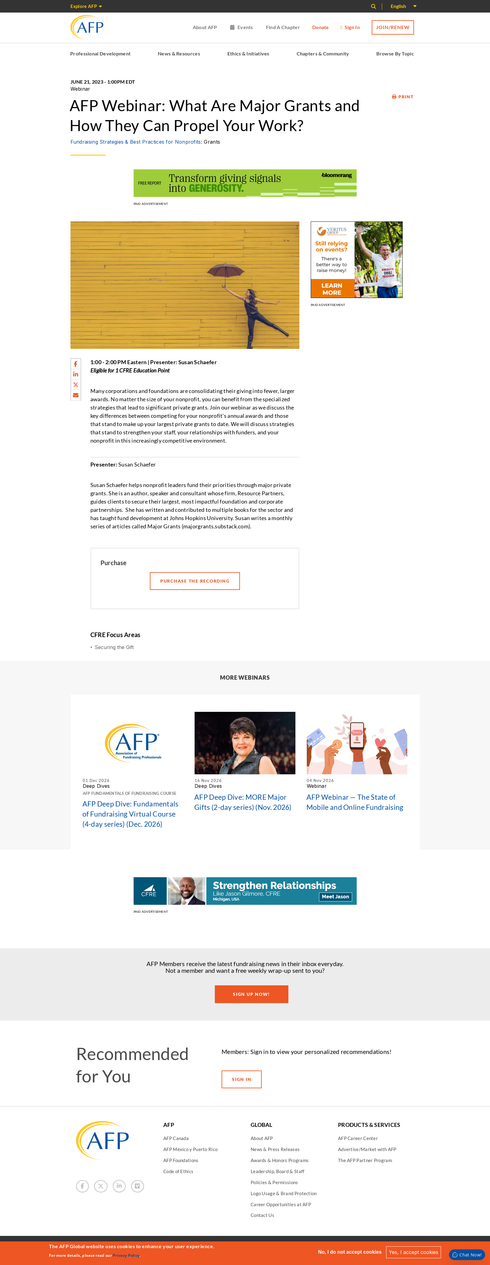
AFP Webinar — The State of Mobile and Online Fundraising (355, 802)
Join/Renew (393, 27)
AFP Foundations (181, 1160)
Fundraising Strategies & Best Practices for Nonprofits (135, 142)
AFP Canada (176, 1138)
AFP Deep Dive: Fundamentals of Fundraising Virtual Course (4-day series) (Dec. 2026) (130, 813)
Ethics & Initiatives (248, 53)
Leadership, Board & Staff (278, 1171)
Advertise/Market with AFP (367, 1149)
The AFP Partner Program (365, 1160)
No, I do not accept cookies (350, 1252)
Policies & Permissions (274, 1182)
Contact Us (262, 1215)
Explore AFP (83, 6)
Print (402, 96)
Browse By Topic (395, 53)
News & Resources (179, 53)
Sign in (352, 27)
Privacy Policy (126, 1255)
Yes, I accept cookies (413, 1252)
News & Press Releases (275, 1149)
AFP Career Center (358, 1138)
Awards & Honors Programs (280, 1160)
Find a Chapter (283, 27)
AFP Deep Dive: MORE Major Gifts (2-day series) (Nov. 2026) (243, 802)
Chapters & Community (323, 53)
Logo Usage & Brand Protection (284, 1193)
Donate (320, 27)
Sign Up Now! (251, 994)
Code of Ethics (178, 1171)
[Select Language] (403, 6)
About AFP (205, 27)
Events (245, 27)
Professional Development (100, 53)
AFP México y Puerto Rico (190, 1149)
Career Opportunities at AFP (281, 1204)
